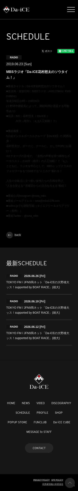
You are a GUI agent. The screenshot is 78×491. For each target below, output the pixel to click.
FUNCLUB (40, 422)
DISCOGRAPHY (61, 403)
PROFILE (42, 412)
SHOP (59, 412)
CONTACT (39, 448)
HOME (11, 403)
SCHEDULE (23, 412)
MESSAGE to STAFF (39, 431)
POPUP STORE (17, 422)
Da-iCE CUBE (61, 422)
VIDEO (40, 403)
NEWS (26, 403)
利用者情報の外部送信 (52, 484)
